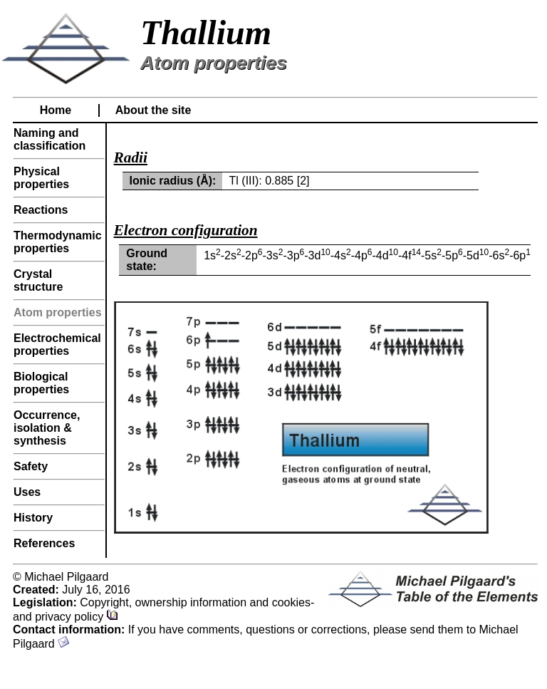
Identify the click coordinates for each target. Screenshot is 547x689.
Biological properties (41, 383)
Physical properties (41, 177)
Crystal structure (38, 280)
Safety (31, 466)
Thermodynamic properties (58, 241)
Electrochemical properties (57, 344)
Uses (27, 492)
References (44, 543)
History (33, 518)
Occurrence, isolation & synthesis (47, 428)
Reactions (41, 210)
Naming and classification (49, 139)
